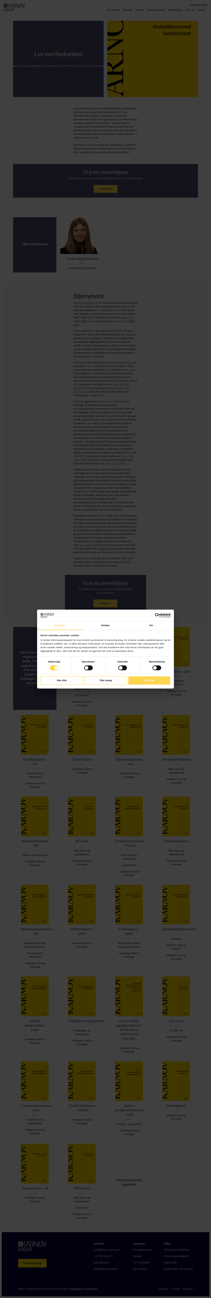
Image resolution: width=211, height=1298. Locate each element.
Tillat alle (149, 680)
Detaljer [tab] (105, 625)
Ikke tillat (62, 680)
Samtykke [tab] (60, 625)
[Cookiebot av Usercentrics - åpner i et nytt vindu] (157, 615)
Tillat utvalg (105, 680)
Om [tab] (151, 625)
